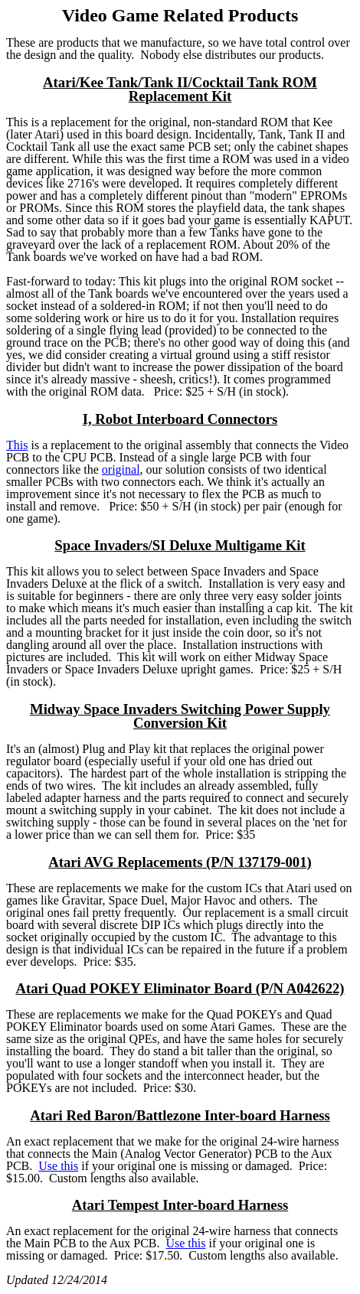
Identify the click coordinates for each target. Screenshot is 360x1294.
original (121, 469)
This (17, 444)
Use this (58, 1165)
